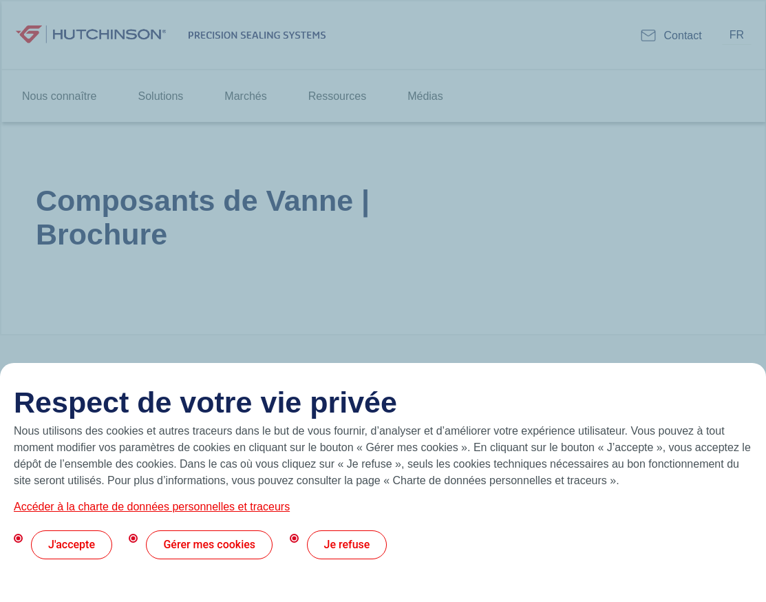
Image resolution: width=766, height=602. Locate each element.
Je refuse (347, 544)
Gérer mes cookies (209, 544)
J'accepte (71, 544)
